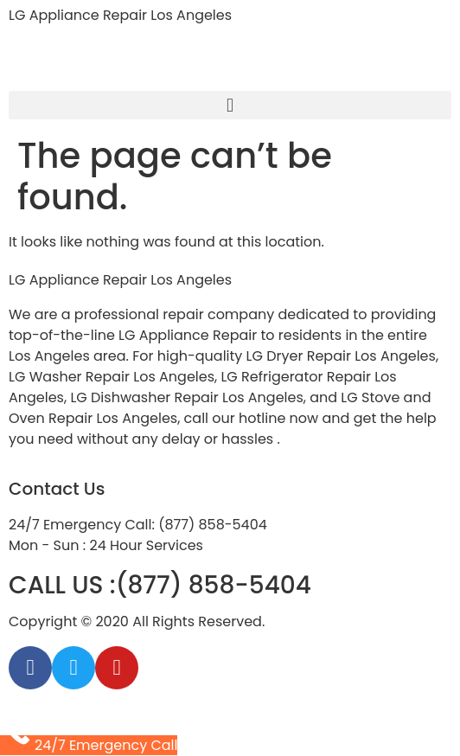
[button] (230, 105)
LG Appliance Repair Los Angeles (120, 15)
